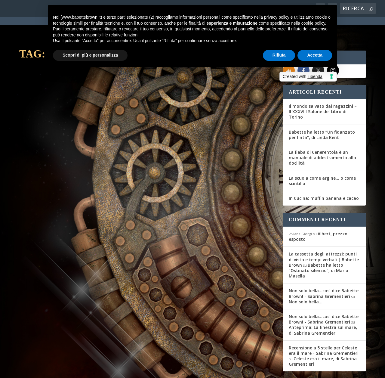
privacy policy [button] (276, 17)
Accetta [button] (314, 55)
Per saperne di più (51, 175)
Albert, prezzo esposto (318, 214)
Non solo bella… (305, 280)
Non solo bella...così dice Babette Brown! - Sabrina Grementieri (324, 271)
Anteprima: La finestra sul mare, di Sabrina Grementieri (323, 308)
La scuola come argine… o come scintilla (322, 159)
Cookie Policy (186, 369)
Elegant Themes (64, 369)
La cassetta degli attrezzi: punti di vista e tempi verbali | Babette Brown (324, 237)
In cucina (97, 141)
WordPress (125, 369)
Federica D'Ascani (44, 141)
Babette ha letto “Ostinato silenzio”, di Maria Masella (318, 248)
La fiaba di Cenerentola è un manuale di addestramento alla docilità (322, 136)
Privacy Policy (154, 369)
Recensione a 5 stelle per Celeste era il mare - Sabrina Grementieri (324, 328)
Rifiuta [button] (279, 55)
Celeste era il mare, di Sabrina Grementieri (323, 339)
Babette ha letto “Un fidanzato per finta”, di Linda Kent (322, 113)
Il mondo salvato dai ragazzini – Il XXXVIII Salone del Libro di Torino (323, 90)
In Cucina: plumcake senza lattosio (77, 131)
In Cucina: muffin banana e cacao (324, 176)
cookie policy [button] (313, 23)
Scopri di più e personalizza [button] (90, 55)
